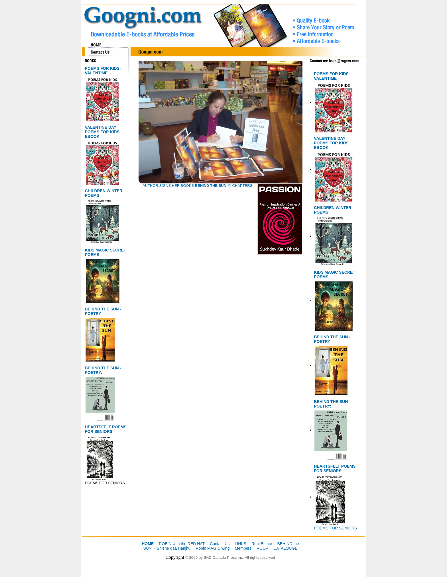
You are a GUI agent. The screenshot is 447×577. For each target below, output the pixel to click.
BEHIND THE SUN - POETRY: (103, 370)
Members (243, 548)
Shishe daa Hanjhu (173, 548)
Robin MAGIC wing (212, 548)
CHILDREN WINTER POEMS (103, 193)
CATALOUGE (285, 548)
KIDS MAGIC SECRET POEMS (105, 252)
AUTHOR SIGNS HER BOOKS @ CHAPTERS (197, 185)
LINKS (240, 543)
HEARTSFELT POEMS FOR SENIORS (106, 429)
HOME (148, 543)
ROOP (262, 548)
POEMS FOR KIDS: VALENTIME (103, 70)
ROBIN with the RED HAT (182, 543)
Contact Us (219, 543)
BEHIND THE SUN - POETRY (103, 311)
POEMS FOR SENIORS (335, 528)
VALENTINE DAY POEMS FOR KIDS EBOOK (102, 132)
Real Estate (261, 543)
